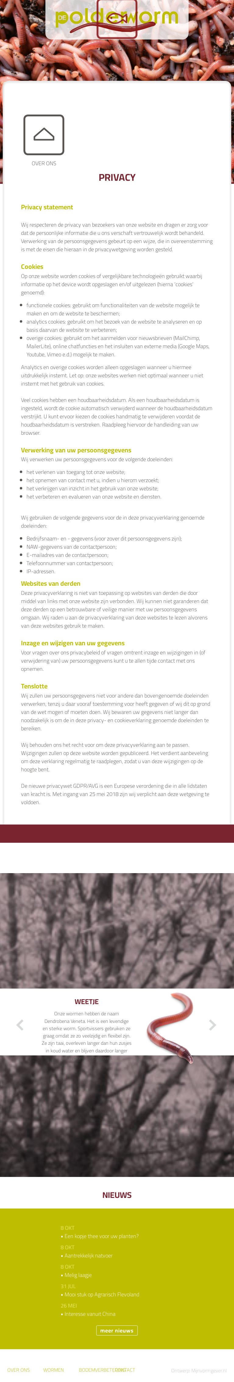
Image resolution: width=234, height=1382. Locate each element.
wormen (53, 1369)
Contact (125, 1369)
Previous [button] (20, 1025)
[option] (117, 1031)
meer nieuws (117, 1330)
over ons (18, 1369)
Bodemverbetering (102, 1369)
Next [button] (212, 1025)
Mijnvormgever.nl (209, 1370)
